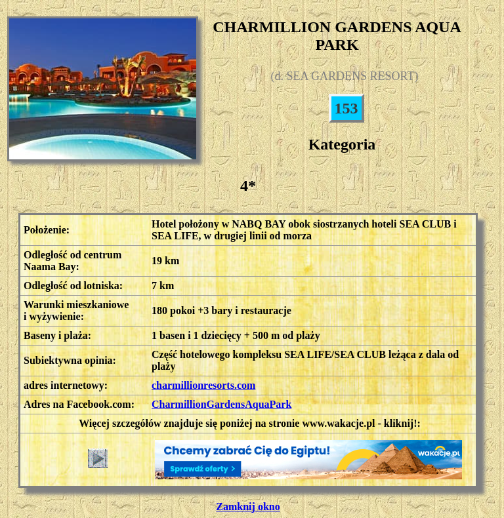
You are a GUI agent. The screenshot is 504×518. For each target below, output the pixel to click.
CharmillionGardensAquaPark (221, 404)
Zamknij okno (248, 506)
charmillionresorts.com (203, 385)
